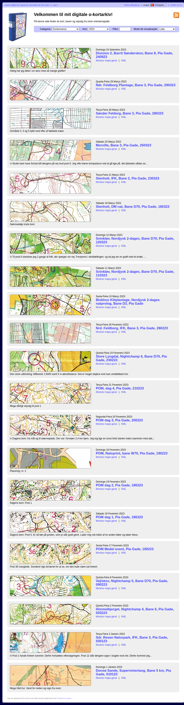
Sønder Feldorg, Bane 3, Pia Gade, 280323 (129, 113)
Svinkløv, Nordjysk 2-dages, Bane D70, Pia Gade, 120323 (135, 240)
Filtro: (116, 29)
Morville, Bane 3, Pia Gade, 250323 (123, 145)
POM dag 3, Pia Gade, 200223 (119, 420)
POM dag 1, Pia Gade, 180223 (119, 517)
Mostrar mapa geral (106, 60)
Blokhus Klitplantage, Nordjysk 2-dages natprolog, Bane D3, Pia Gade (128, 301)
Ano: (84, 29)
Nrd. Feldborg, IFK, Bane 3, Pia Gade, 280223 (132, 328)
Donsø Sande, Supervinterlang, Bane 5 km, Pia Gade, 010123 (133, 672)
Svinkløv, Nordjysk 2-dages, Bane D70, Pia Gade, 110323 (135, 273)
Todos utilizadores (132, 5)
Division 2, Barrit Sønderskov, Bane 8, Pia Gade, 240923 (134, 55)
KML (123, 60)
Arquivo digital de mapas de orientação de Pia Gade (26, 5)
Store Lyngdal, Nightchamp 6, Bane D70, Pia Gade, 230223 (131, 358)
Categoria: (45, 29)
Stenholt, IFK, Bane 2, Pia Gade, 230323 (127, 178)
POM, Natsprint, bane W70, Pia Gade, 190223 (131, 453)
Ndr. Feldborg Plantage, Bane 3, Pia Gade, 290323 (136, 85)
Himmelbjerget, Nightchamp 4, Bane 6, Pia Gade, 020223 (135, 611)
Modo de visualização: (146, 29)
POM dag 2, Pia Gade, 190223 (119, 485)
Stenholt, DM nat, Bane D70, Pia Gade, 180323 (132, 207)
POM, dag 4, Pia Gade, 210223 (120, 388)
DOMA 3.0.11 (176, 5)
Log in (55, 5)
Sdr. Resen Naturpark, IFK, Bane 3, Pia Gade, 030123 (132, 639)
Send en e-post (64, 698)
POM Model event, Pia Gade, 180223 (125, 549)
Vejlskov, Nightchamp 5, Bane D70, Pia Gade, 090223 (132, 582)
